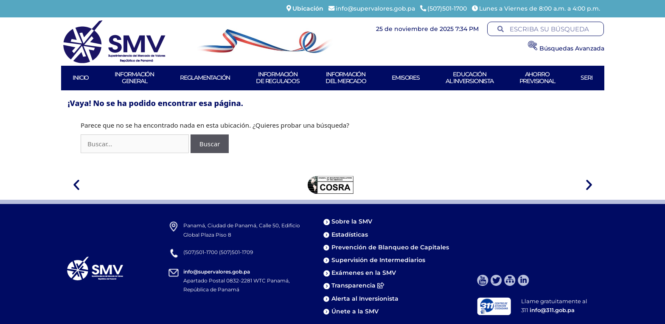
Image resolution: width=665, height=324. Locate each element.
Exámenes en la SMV (363, 273)
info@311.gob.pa (552, 310)
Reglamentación (205, 77)
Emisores (405, 77)
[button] (76, 185)
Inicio (81, 77)
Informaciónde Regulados (278, 77)
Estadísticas (350, 234)
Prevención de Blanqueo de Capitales (390, 247)
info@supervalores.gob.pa (216, 271)
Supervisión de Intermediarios (378, 260)
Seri (586, 77)
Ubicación (307, 8)
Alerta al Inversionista (364, 298)
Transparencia (357, 285)
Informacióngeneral (134, 77)
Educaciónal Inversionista (470, 77)
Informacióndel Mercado (345, 77)
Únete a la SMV (355, 311)
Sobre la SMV (351, 221)
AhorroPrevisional (537, 77)
